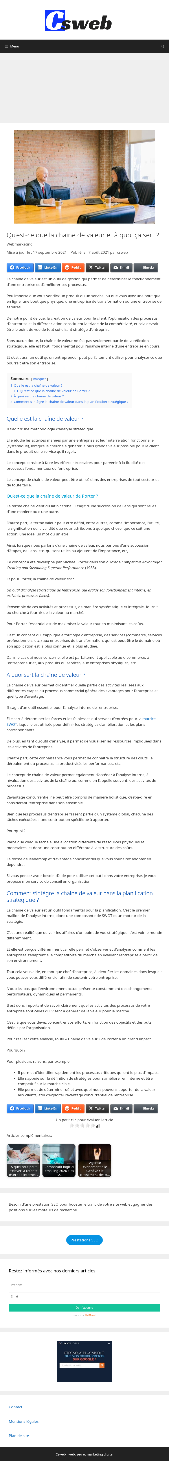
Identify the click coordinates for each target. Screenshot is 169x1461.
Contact (15, 1406)
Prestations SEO (84, 1240)
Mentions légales (24, 1421)
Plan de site (19, 1435)
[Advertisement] (84, 85)
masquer (39, 379)
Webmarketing (20, 244)
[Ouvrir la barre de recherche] (162, 46)
